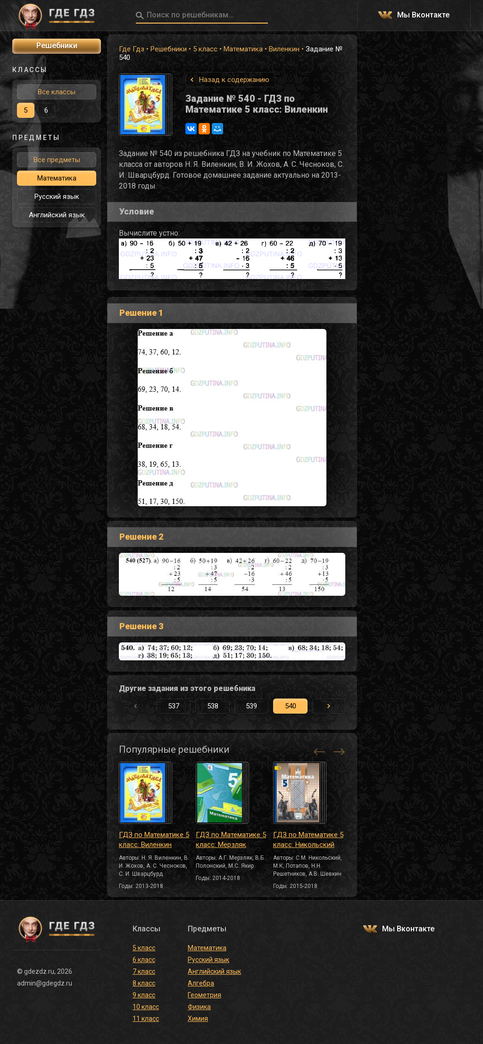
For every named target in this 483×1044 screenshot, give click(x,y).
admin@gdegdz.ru (44, 983)
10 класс (146, 1007)
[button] (328, 706)
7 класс (144, 971)
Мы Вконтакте (423, 15)
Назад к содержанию (234, 79)
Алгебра (201, 983)
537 (173, 706)
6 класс (144, 959)
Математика (243, 49)
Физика (199, 1007)
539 (251, 706)
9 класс (144, 995)
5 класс (205, 49)
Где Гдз (131, 49)
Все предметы (56, 160)
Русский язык (56, 196)
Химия (198, 1018)
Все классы (56, 92)
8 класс (144, 983)
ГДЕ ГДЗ (56, 15)
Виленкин (284, 49)
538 (212, 706)
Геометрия (204, 995)
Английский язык (57, 215)
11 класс (146, 1018)
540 (290, 706)
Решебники (168, 49)
